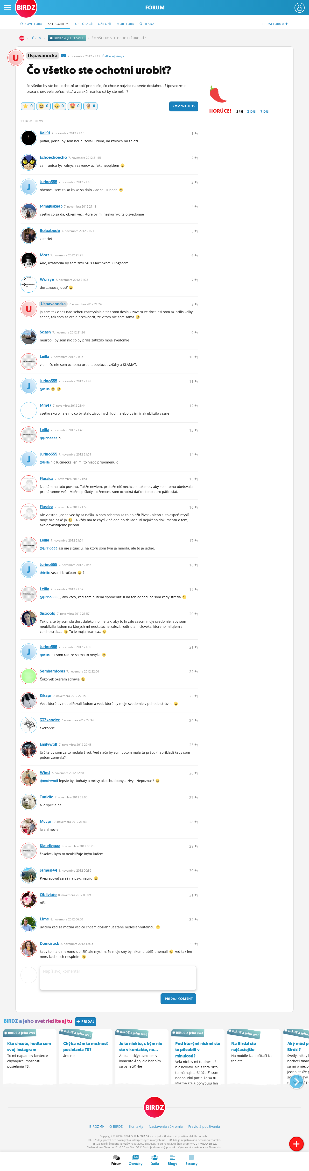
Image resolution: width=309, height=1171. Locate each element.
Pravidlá (204, 1126)
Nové (31, 24)
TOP (83, 24)
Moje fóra (125, 24)
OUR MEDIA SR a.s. (142, 1136)
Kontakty (136, 1126)
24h (239, 111)
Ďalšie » (113, 56)
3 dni (252, 111)
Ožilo (105, 24)
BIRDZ (22, 38)
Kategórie (58, 24)
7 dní (265, 111)
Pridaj (178, 999)
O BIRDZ (116, 1126)
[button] (292, 1079)
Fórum (155, 7)
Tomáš (123, 1143)
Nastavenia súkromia (166, 1126)
